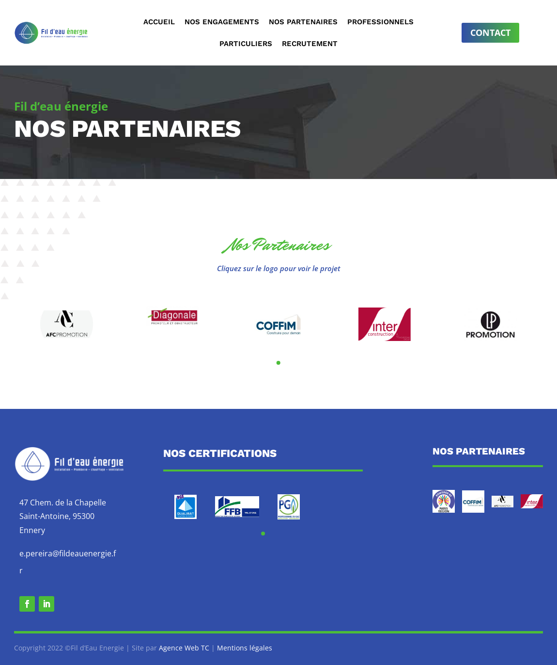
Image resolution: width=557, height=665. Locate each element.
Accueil (159, 22)
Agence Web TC (184, 647)
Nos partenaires (303, 22)
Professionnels (380, 22)
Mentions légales (244, 647)
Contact (490, 32)
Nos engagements (222, 22)
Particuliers (245, 44)
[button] (278, 363)
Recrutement (310, 44)
